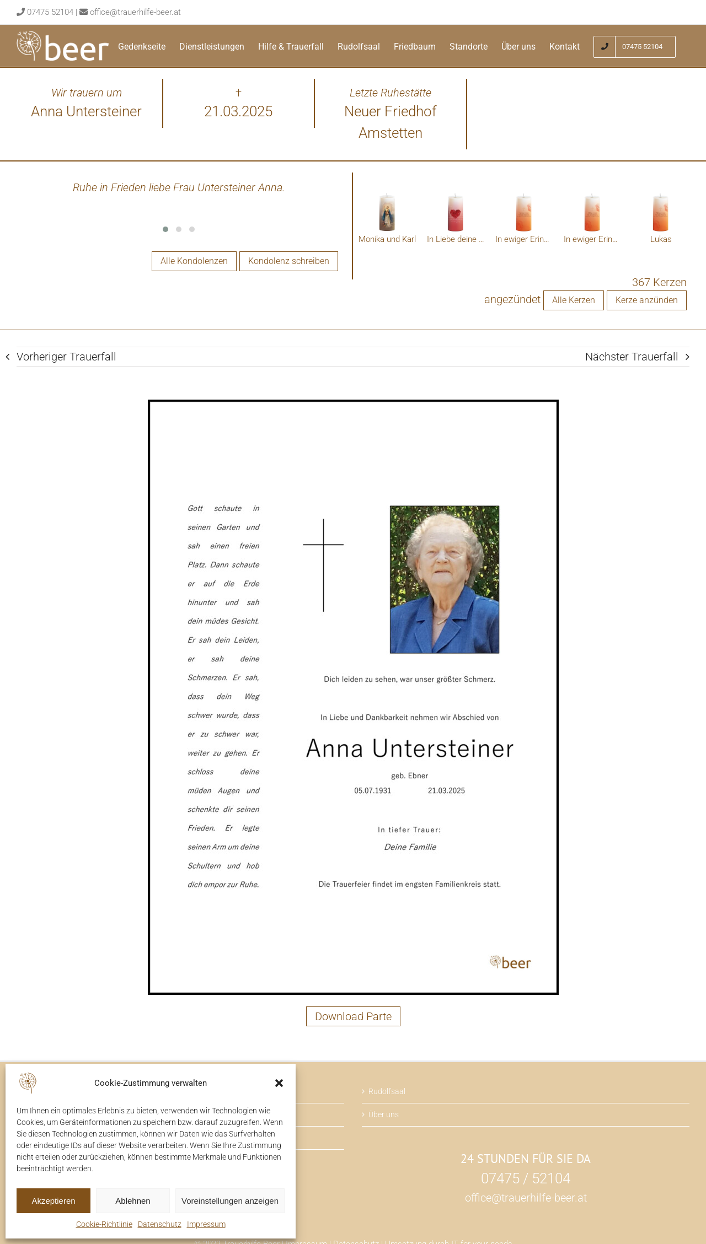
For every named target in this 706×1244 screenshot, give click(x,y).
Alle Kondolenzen (194, 261)
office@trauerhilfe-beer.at (135, 12)
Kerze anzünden (647, 300)
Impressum (206, 1224)
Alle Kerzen (573, 300)
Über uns (383, 1114)
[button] (279, 1083)
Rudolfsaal (386, 1091)
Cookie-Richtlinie (104, 1224)
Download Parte (353, 1016)
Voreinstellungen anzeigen (230, 1200)
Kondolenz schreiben (288, 261)
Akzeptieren (53, 1200)
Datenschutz (159, 1224)
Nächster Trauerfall (631, 356)
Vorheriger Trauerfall (66, 356)
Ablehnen (132, 1200)
